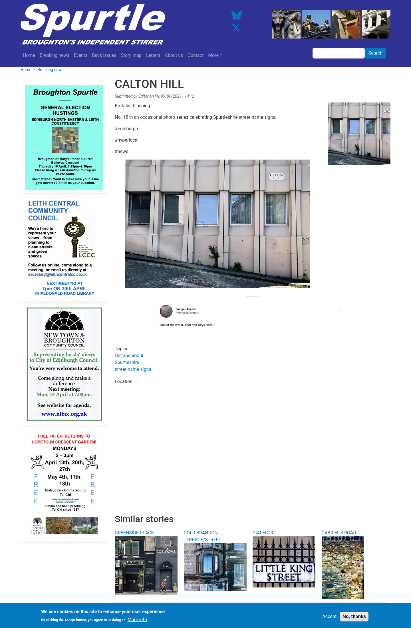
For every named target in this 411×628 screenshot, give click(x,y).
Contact (196, 55)
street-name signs (133, 369)
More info (137, 620)
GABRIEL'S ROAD (339, 533)
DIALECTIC (264, 533)
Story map (131, 55)
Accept (329, 617)
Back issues (104, 55)
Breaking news (54, 55)
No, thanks (354, 617)
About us (174, 55)
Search (375, 53)
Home (29, 55)
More (213, 55)
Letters (153, 55)
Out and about (129, 355)
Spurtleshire (127, 362)
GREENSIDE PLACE (134, 533)
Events (80, 55)
